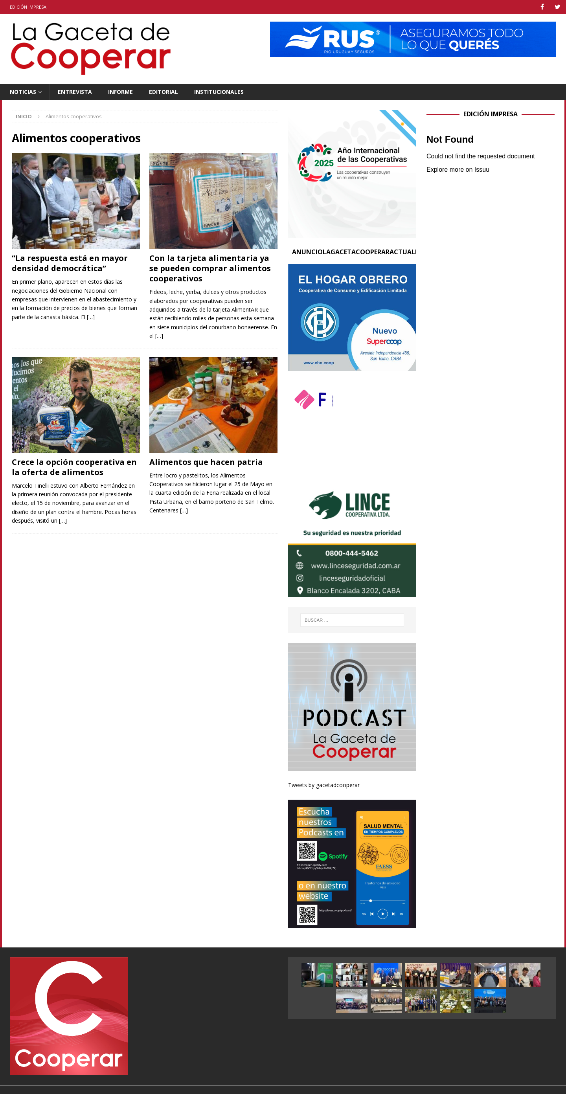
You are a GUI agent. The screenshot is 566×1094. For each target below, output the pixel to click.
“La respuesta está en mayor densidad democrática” (70, 263)
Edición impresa (28, 7)
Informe (120, 91)
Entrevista (75, 91)
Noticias (23, 91)
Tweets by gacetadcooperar (324, 785)
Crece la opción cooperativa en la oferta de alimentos (74, 467)
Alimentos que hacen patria (206, 462)
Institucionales (219, 91)
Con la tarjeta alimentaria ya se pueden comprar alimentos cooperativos (210, 268)
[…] (91, 317)
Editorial (163, 91)
